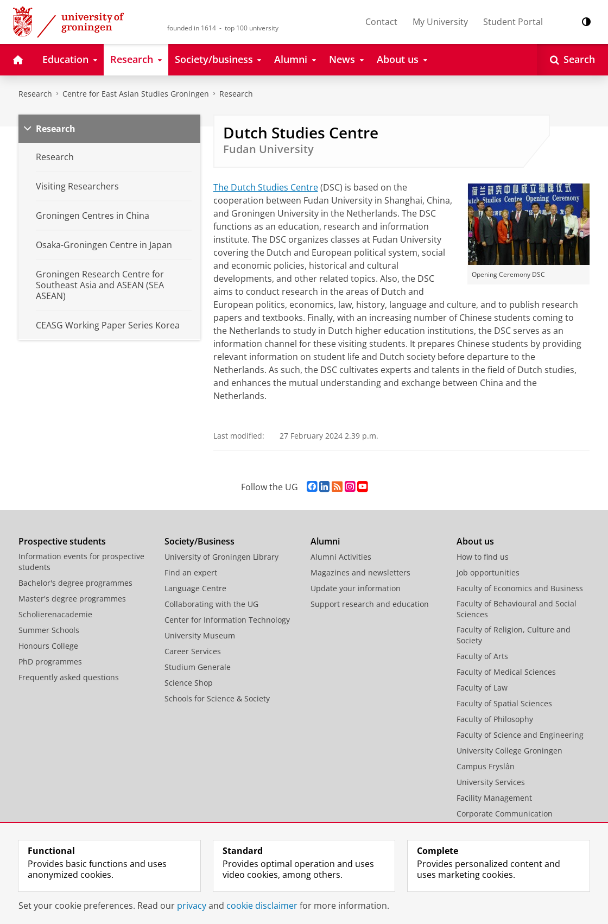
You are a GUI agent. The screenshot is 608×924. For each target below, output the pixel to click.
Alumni (325, 541)
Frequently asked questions (68, 677)
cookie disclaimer (261, 906)
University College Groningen (509, 750)
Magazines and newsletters (360, 572)
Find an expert (190, 572)
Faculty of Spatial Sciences (504, 703)
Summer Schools (48, 630)
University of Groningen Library (221, 557)
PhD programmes (50, 661)
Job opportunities (488, 572)
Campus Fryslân (486, 766)
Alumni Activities (341, 557)
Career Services (192, 651)
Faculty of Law (482, 687)
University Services (491, 782)
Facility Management (494, 798)
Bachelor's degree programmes (75, 583)
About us (475, 541)
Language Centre (195, 588)
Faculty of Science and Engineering (520, 735)
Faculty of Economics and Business (520, 588)
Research (35, 93)
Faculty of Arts (482, 656)
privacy (191, 906)
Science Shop (188, 683)
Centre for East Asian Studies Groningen (135, 93)
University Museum (199, 635)
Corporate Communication (505, 813)
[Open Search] (572, 59)
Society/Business (199, 541)
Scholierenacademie (55, 614)
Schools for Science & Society (217, 698)
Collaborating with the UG (211, 604)
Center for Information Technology (227, 620)
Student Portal (513, 22)
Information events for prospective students (81, 561)
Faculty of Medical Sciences (506, 672)
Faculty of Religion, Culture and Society (514, 634)
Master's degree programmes (72, 598)
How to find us (483, 557)
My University (440, 22)
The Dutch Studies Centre (265, 187)
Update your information (356, 588)
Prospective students (62, 541)
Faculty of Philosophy (495, 719)
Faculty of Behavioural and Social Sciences (517, 608)
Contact (381, 22)
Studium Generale (197, 667)
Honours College (48, 646)
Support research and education (370, 604)
